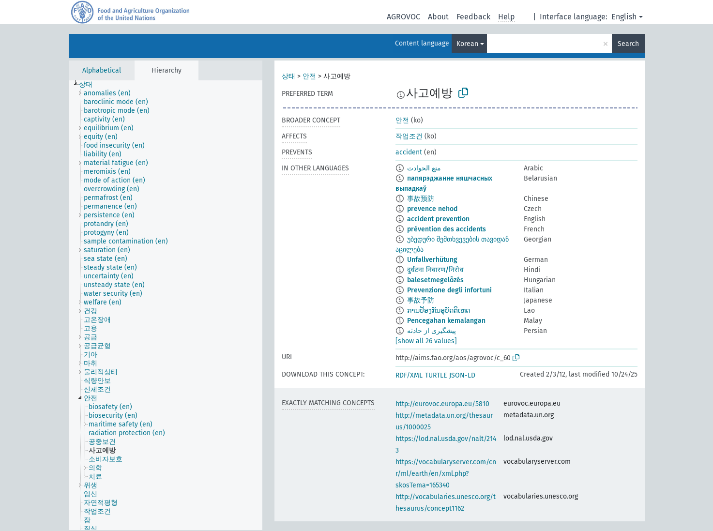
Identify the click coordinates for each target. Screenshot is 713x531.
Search (628, 44)
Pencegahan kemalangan (446, 321)
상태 (288, 76)
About (438, 16)
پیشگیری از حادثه (431, 331)
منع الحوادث (424, 168)
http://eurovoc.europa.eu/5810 (442, 404)
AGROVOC (403, 16)
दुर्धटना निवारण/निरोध (435, 270)
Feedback (473, 16)
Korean (467, 44)
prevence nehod (432, 209)
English (624, 16)
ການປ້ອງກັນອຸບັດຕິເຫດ (438, 310)
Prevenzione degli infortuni (449, 290)
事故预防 (420, 199)
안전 (309, 76)
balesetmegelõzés (435, 280)
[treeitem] (89, 84)
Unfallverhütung (432, 260)
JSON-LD (462, 375)
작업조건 (409, 136)
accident (408, 152)
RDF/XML (409, 375)
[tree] (165, 305)
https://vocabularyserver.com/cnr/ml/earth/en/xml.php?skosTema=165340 (445, 473)
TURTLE (436, 375)
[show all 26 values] (426, 341)
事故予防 (420, 300)
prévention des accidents (446, 229)
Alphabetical (101, 70)
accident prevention (438, 219)
